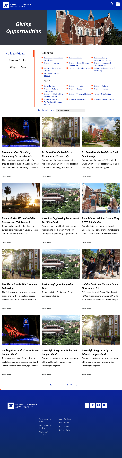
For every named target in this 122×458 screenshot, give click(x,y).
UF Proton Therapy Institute (104, 99)
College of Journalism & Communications (102, 64)
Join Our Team (65, 419)
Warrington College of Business (51, 74)
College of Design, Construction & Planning (102, 59)
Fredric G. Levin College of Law (80, 68)
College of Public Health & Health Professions (53, 95)
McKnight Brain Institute (102, 94)
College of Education (51, 63)
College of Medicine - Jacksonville (51, 90)
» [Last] (77, 385)
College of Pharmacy (101, 89)
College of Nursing (75, 89)
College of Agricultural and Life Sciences (53, 59)
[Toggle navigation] (118, 3)
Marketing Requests (43, 433)
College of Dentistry (76, 86)
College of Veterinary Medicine (80, 94)
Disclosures (64, 426)
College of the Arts (75, 58)
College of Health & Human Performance (79, 64)
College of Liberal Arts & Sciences (52, 69)
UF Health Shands (50, 99)
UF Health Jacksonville (77, 99)
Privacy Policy (65, 430)
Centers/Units (17, 60)
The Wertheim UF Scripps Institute (53, 103)
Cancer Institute (49, 86)
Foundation (64, 422)
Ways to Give (18, 67)
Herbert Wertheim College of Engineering (104, 69)
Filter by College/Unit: (46, 110)
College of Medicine (101, 86)
